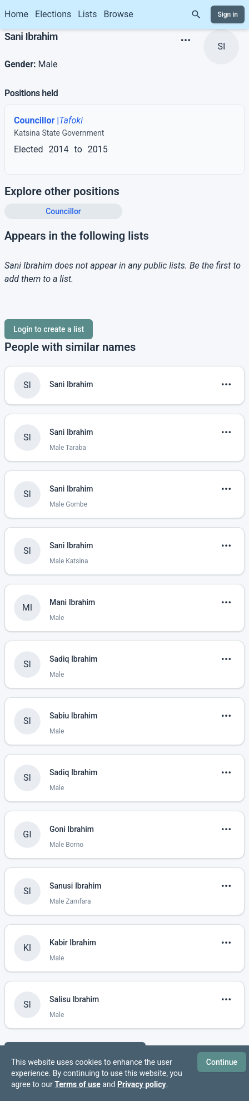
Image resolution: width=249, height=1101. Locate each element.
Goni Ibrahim (71, 829)
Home (16, 14)
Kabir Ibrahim (72, 942)
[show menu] (186, 40)
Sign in (227, 14)
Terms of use (77, 1084)
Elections (53, 14)
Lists (87, 14)
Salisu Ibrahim (74, 999)
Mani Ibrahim (72, 602)
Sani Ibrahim (71, 384)
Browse (118, 14)
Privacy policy (141, 1084)
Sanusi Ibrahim (75, 885)
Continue (221, 1062)
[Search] (196, 14)
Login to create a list (48, 329)
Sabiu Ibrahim (73, 715)
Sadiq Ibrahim (73, 658)
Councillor (63, 211)
